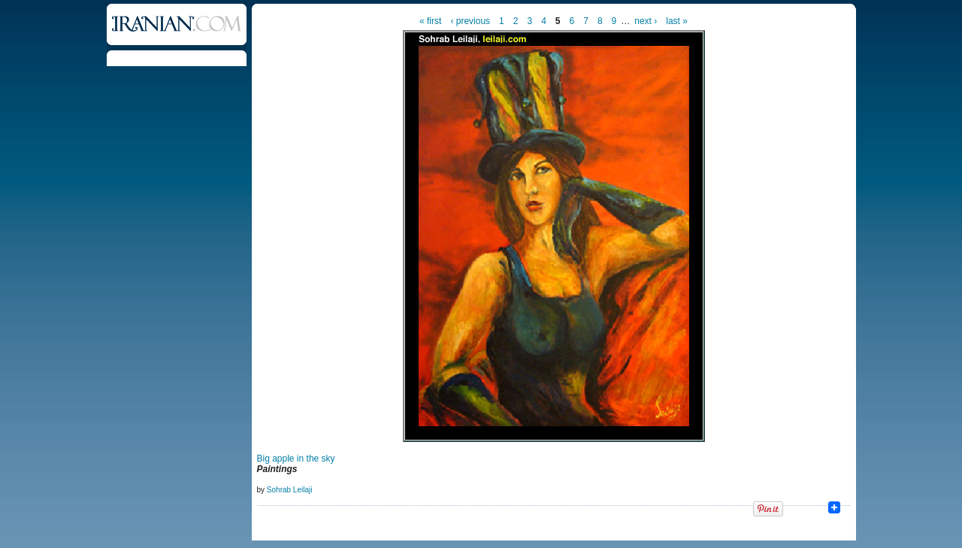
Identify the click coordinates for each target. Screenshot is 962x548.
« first (430, 21)
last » (677, 21)
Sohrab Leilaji (290, 490)
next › (645, 21)
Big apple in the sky (296, 458)
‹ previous (470, 21)
